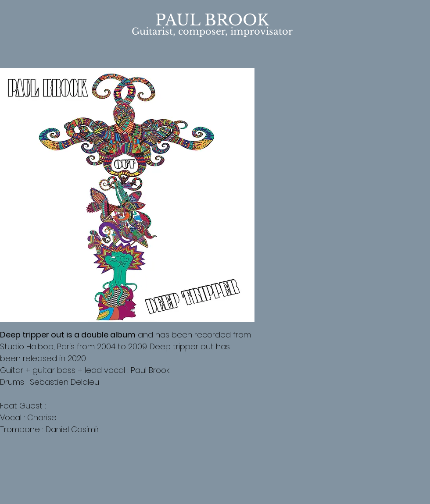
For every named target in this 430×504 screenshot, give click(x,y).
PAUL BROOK (212, 20)
